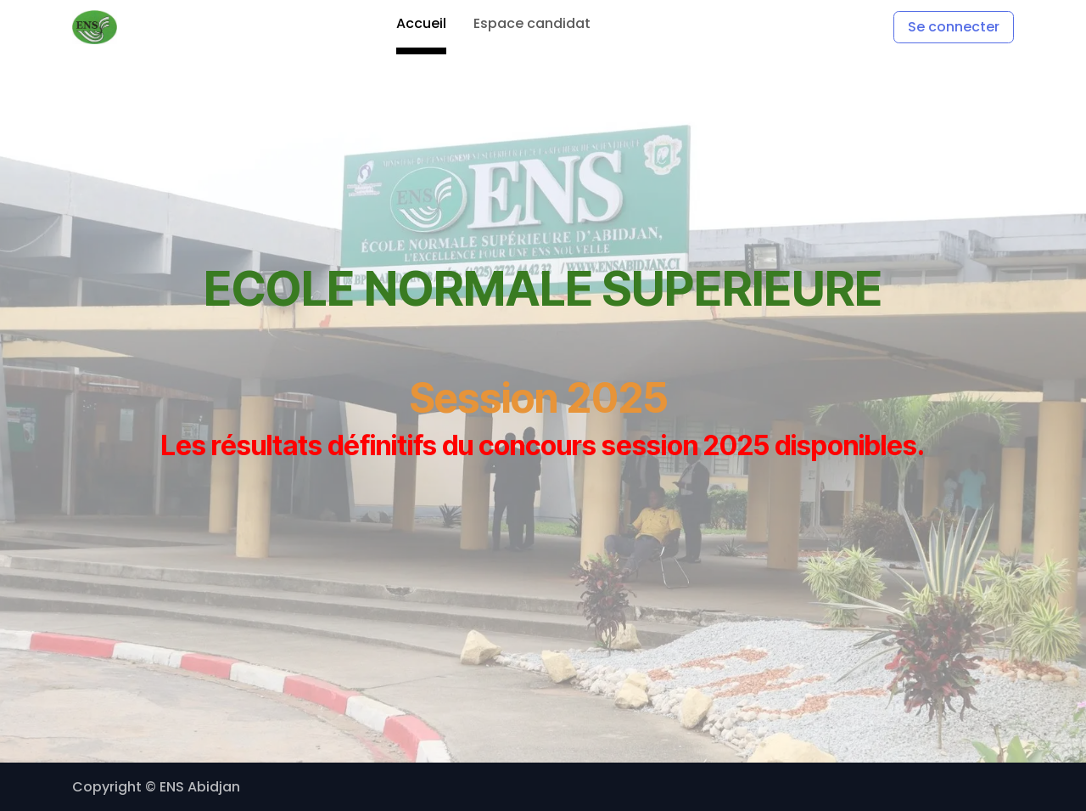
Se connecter (953, 27)
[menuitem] (421, 27)
